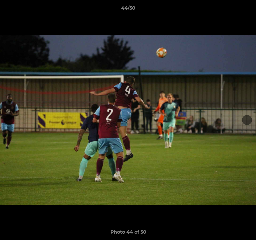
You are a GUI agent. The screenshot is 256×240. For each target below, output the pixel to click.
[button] (248, 10)
